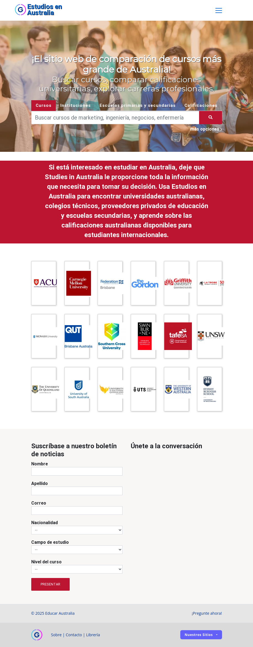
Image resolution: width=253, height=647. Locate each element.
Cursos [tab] (43, 105)
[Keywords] (115, 117)
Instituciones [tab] (75, 105)
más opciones (206, 129)
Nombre (39, 463)
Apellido (39, 483)
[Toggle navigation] (218, 10)
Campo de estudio (50, 542)
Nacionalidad (44, 522)
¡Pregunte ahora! (207, 613)
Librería (93, 634)
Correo (38, 503)
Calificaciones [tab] (200, 105)
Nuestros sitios (199, 634)
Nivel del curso (46, 561)
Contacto (74, 634)
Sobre (56, 634)
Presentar (50, 584)
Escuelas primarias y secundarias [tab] (138, 105)
